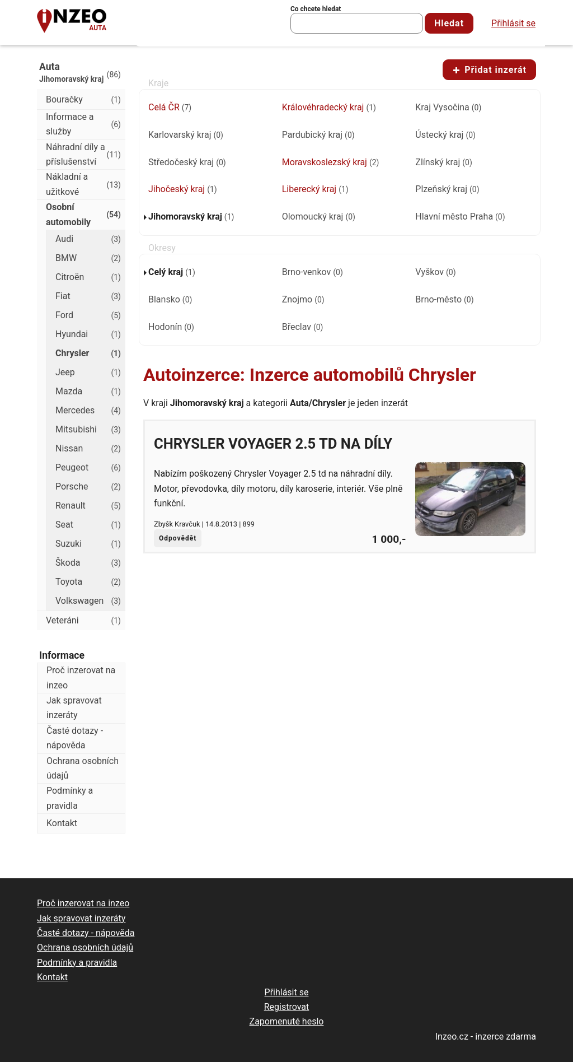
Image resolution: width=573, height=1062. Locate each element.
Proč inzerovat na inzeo (80, 677)
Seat (88, 525)
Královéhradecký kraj (329, 107)
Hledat (449, 23)
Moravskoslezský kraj (330, 162)
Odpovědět (177, 538)
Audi (88, 239)
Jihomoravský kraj (191, 216)
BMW (88, 258)
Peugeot (88, 467)
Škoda (88, 563)
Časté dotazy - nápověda (74, 738)
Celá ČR (169, 107)
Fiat (88, 296)
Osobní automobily (83, 214)
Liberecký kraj (315, 189)
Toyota (88, 582)
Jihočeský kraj (182, 189)
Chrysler (88, 353)
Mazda (88, 391)
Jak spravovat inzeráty (74, 707)
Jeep (88, 372)
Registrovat (286, 1007)
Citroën (88, 277)
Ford (88, 315)
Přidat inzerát (489, 69)
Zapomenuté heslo (287, 1021)
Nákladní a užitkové (83, 184)
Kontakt (61, 823)
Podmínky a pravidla (69, 798)
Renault (88, 506)
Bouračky (83, 99)
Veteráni (83, 620)
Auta (97, 28)
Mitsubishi (88, 429)
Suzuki (88, 544)
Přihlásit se (513, 23)
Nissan (88, 448)
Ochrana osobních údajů (82, 768)
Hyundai (88, 334)
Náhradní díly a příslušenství (83, 154)
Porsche (88, 486)
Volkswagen (88, 601)
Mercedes (88, 410)
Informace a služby (83, 124)
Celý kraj (171, 272)
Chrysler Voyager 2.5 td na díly (273, 443)
